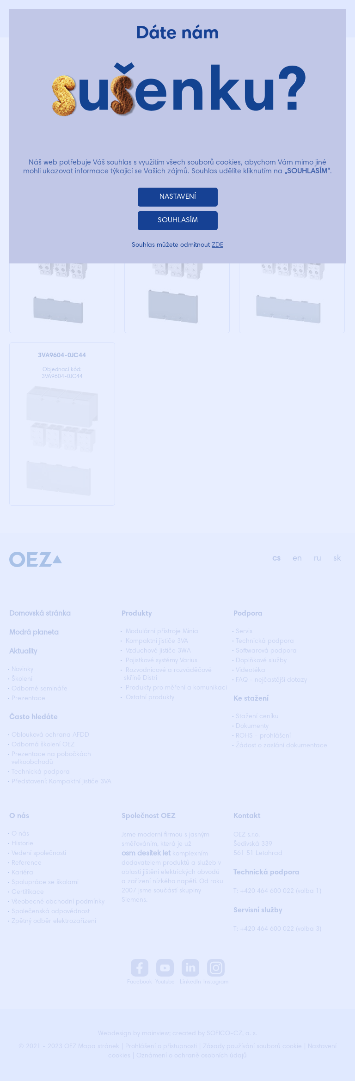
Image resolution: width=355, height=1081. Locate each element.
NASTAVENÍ (177, 197)
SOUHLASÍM (178, 220)
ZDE (217, 245)
